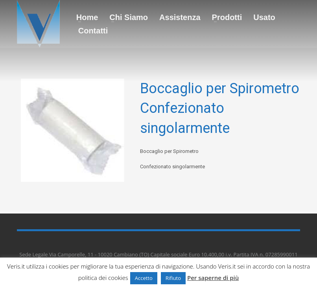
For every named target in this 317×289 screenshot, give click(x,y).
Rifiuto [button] (173, 278)
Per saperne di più (213, 278)
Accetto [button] (144, 278)
